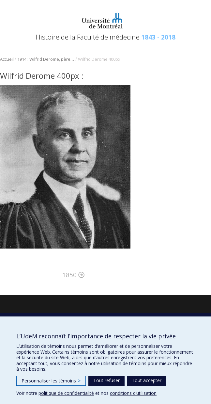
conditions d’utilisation (133, 393)
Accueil (7, 59)
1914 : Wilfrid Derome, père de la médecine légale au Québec (45, 59)
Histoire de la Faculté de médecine (105, 36)
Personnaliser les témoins (51, 381)
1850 (73, 274)
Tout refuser (106, 380)
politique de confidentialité (66, 393)
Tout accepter (146, 380)
